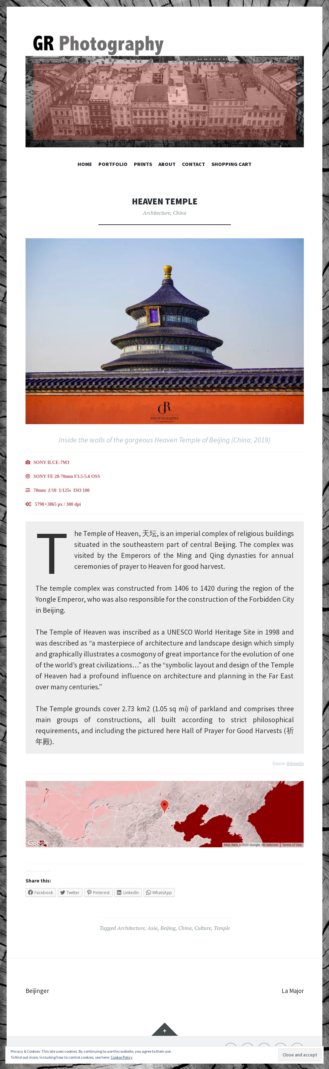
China (180, 212)
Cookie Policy (122, 1057)
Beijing (168, 928)
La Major (291, 990)
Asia (152, 928)
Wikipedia (295, 763)
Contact (193, 164)
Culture (202, 928)
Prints (143, 164)
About (167, 164)
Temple (222, 928)
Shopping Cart (231, 164)
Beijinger (39, 990)
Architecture (156, 212)
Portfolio (113, 164)
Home (85, 164)
